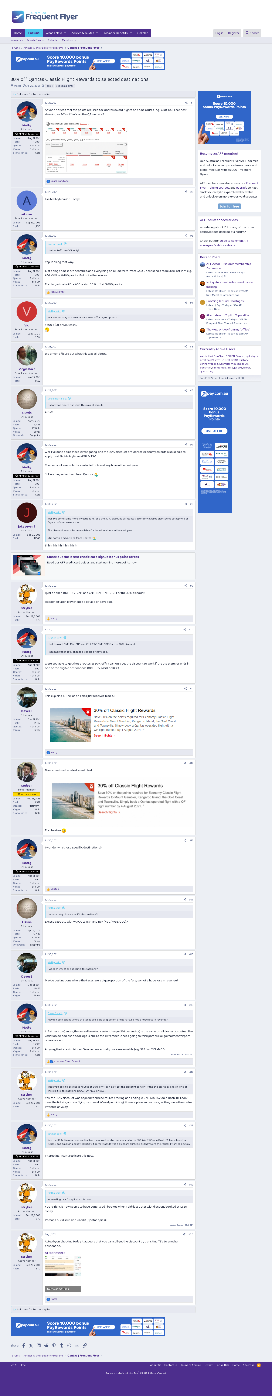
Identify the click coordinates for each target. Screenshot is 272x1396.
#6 (191, 390)
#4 (191, 303)
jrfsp (230, 368)
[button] (65, 33)
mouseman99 (239, 364)
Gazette (142, 33)
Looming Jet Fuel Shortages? (225, 301)
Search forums (35, 40)
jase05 (238, 368)
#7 (191, 445)
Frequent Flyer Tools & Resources (226, 323)
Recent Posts (210, 257)
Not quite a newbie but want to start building (230, 284)
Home (18, 33)
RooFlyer (219, 356)
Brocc (246, 368)
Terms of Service (191, 1365)
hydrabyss (252, 356)
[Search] (252, 33)
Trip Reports (213, 337)
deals (50, 86)
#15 (191, 954)
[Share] (186, 103)
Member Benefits (116, 33)
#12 (191, 763)
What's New (54, 33)
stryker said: (55, 637)
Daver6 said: (55, 1013)
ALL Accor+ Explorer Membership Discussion (228, 266)
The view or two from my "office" (228, 329)
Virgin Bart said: (57, 399)
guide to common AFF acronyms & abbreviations (224, 243)
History (243, 360)
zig (211, 371)
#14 (191, 900)
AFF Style (18, 1365)
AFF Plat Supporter (29, 134)
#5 (191, 347)
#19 (191, 1185)
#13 (191, 840)
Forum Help (223, 1365)
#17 (191, 1072)
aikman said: (55, 244)
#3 (191, 236)
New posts (17, 40)
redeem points (65, 86)
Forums (34, 33)
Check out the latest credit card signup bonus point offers (93, 557)
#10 (191, 630)
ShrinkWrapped (209, 364)
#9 (191, 586)
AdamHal (224, 364)
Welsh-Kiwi (206, 356)
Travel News (213, 309)
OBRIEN (230, 356)
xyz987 (219, 360)
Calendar (53, 40)
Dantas (240, 356)
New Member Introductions (222, 295)
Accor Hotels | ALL (217, 276)
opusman (205, 368)
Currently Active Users (217, 349)
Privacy (208, 1365)
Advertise (248, 1365)
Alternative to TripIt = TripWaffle (227, 315)
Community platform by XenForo (136, 1373)
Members (67, 40)
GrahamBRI (231, 360)
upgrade (241, 187)
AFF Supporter (28, 794)
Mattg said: (54, 311)
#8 (191, 504)
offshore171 (207, 360)
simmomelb (219, 368)
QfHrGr (204, 371)
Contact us (170, 1365)
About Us (155, 1365)
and (60, 181)
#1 (192, 103)
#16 (191, 1005)
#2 (191, 192)
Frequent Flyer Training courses (229, 185)
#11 (191, 689)
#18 (191, 1126)
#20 (190, 1234)
